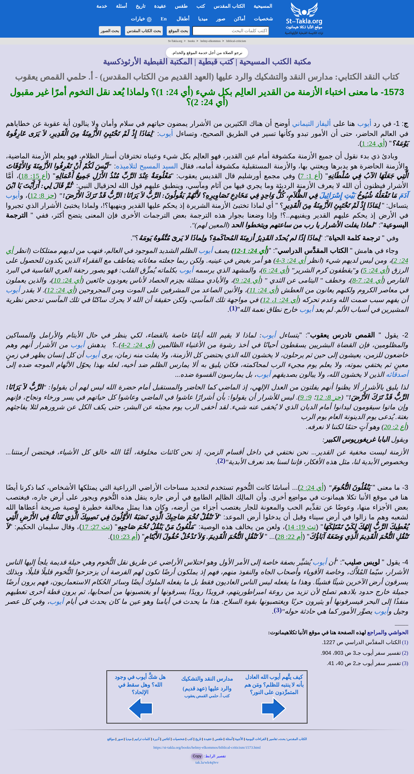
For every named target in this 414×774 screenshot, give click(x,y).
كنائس (166, 739)
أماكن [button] (239, 19)
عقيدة (208, 739)
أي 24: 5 (375, 270)
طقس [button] (181, 6)
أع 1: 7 (310, 176)
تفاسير (273, 739)
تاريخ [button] (140, 6)
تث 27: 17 (95, 527)
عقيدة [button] (160, 6)
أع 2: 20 (395, 427)
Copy (197, 756)
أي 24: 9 (247, 280)
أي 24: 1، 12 (280, 300)
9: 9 (306, 397)
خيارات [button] (141, 19)
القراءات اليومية (256, 739)
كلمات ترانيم (142, 739)
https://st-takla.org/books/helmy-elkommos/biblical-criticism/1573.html (206, 747)
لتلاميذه (126, 166)
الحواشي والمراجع (387, 632)
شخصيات (178, 739)
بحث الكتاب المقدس (144, 30)
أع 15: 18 (34, 176)
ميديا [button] (203, 19)
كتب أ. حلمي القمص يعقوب (207, 696)
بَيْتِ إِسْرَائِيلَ (337, 195)
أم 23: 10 (125, 536)
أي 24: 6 (275, 270)
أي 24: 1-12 (249, 250)
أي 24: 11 (263, 290)
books (191, 41)
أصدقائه (397, 374)
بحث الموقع (178, 30)
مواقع (111, 739)
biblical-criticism (236, 41)
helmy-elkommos (210, 41)
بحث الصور (110, 30)
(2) (221, 460)
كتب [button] (200, 6)
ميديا (129, 739)
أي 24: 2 (312, 487)
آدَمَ (403, 195)
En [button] (164, 19)
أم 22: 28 (290, 536)
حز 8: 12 (42, 195)
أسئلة (229, 739)
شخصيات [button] (265, 19)
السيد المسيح (158, 166)
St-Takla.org (175, 41)
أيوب (364, 123)
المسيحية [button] (263, 6)
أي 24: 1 (373, 143)
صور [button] (220, 19)
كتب (190, 739)
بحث (282, 739)
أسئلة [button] (121, 6)
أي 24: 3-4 (291, 260)
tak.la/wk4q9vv (207, 762)
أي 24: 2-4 (137, 345)
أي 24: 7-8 (367, 280)
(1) (233, 308)
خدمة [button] (101, 6)
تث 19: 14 (301, 527)
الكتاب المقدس (297, 739)
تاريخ (198, 739)
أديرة (156, 739)
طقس (218, 739)
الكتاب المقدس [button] (229, 6)
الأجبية (239, 739)
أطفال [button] (183, 19)
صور (120, 739)
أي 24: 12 (60, 290)
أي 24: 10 (67, 280)
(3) (278, 610)
